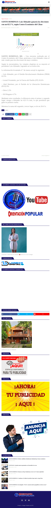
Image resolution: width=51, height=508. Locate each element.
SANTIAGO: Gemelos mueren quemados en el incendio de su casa (23, 465)
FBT (32, 505)
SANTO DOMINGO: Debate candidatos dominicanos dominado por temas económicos (27, 458)
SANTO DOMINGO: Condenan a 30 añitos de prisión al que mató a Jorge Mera (26, 478)
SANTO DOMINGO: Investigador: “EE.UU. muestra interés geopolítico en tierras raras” (28, 484)
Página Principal (5, 18)
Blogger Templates (26, 505)
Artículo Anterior (5, 155)
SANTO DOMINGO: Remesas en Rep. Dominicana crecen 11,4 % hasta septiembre (26, 471)
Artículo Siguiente (45, 155)
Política (10, 18)
